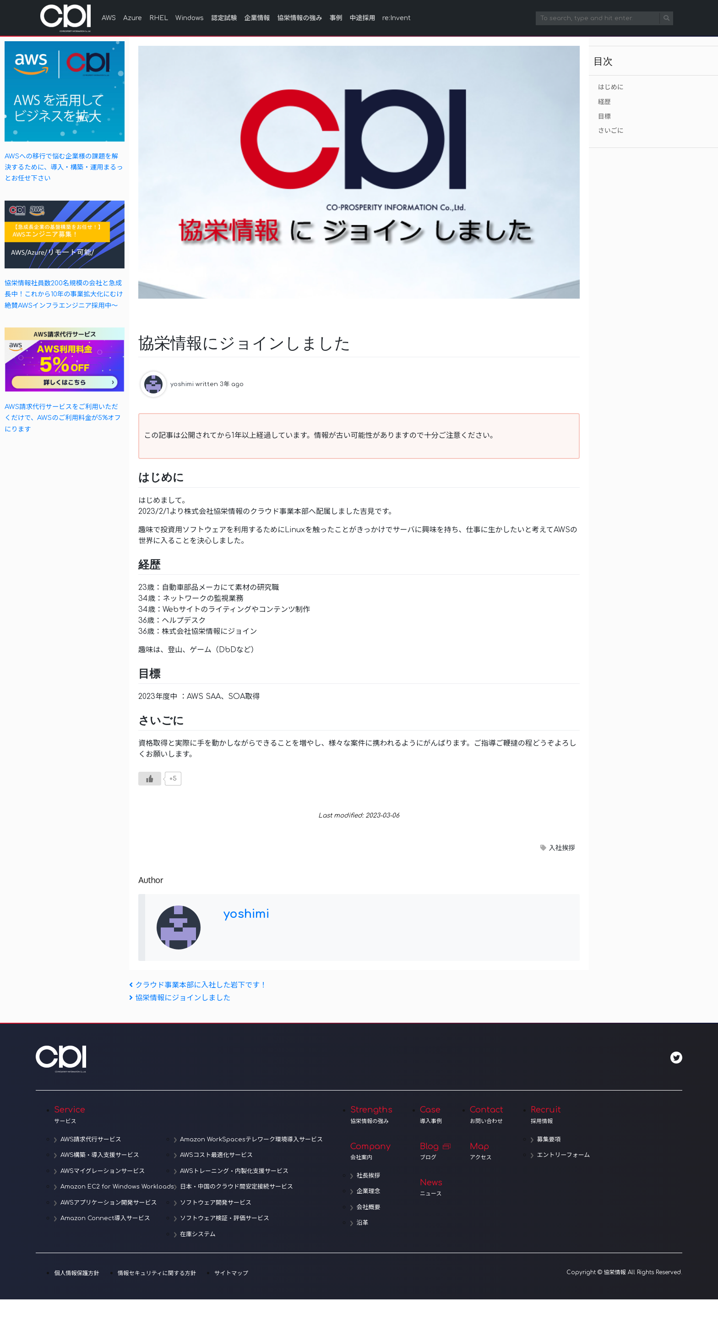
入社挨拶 (562, 847)
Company (374, 1151)
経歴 (604, 101)
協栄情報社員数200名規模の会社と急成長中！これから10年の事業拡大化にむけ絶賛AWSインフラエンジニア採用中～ (64, 294)
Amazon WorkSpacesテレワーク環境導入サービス (253, 1139)
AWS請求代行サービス (91, 1139)
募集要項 (552, 1139)
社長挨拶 (372, 1176)
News (433, 1188)
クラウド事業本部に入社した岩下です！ (198, 985)
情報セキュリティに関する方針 (154, 1274)
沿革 (366, 1224)
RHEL (158, 18)
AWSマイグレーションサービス (103, 1171)
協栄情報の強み (299, 18)
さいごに (611, 130)
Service (189, 1115)
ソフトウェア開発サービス (218, 1203)
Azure (132, 18)
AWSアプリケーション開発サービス (109, 1203)
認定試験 (224, 18)
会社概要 (372, 1208)
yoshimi (182, 384)
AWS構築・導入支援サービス (100, 1155)
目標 (604, 116)
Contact (489, 1115)
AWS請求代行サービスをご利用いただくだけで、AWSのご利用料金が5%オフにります (63, 418)
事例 (335, 18)
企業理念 (372, 1192)
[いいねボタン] (149, 778)
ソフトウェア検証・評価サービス (227, 1219)
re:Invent (396, 18)
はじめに (611, 87)
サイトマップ (228, 1274)
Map (489, 1151)
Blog (433, 1151)
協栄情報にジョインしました (179, 998)
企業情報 (257, 18)
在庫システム (200, 1234)
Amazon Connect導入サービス (106, 1219)
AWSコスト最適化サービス (218, 1155)
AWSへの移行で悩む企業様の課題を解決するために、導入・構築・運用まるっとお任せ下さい (64, 167)
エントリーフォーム (566, 1155)
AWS (109, 18)
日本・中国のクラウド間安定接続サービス (238, 1187)
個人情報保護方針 (76, 1274)
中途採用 (362, 18)
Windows (189, 18)
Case (433, 1115)
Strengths (374, 1115)
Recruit (563, 1115)
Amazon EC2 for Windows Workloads (118, 1187)
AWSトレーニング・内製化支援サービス (236, 1171)
